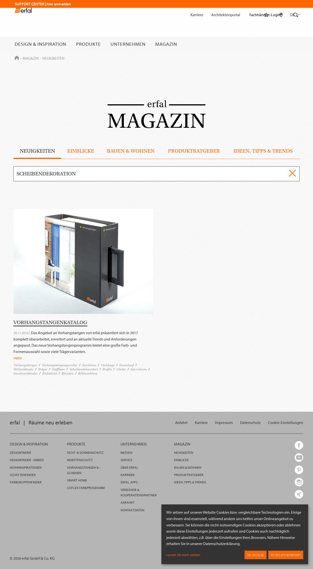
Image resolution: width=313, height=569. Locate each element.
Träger (42, 369)
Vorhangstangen (25, 365)
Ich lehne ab (255, 555)
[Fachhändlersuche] (281, 44)
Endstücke (49, 373)
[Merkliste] (266, 44)
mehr (17, 357)
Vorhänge (108, 365)
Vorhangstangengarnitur (60, 365)
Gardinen (89, 365)
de (294, 14)
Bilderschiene (88, 373)
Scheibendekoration (83, 369)
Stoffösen (58, 369)
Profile (107, 369)
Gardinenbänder (25, 373)
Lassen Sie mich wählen (183, 555)
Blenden (68, 373)
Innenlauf (126, 365)
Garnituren (139, 369)
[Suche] (296, 44)
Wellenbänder (23, 369)
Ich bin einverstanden (286, 555)
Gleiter (121, 369)
